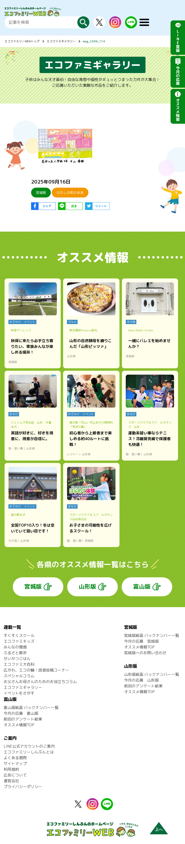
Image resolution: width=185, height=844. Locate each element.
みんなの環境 (15, 647)
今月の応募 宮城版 (141, 641)
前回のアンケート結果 (143, 686)
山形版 (87, 586)
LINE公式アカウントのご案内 (29, 746)
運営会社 (11, 780)
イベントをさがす (19, 693)
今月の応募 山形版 (141, 680)
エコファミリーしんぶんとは (29, 752)
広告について (15, 775)
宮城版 (33, 586)
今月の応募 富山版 (21, 713)
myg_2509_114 (94, 41)
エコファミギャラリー (61, 41)
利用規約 (11, 769)
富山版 (142, 586)
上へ (159, 829)
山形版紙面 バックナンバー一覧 (151, 674)
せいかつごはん (17, 658)
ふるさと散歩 (15, 652)
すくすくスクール (19, 635)
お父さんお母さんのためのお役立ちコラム (40, 681)
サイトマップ (15, 763)
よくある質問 (15, 757)
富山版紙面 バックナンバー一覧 (31, 707)
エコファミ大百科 (19, 664)
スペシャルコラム (19, 675)
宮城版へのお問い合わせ (145, 652)
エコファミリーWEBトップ (22, 41)
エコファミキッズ (19, 641)
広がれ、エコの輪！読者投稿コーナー (36, 670)
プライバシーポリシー (23, 786)
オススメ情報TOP (139, 647)
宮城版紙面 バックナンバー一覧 (151, 635)
